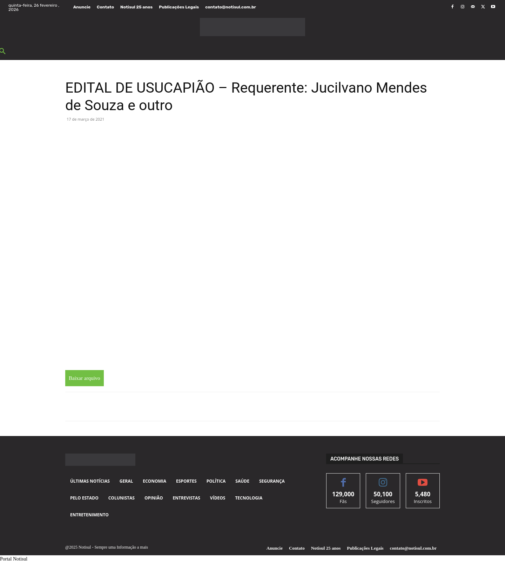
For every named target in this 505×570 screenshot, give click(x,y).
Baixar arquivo (84, 378)
